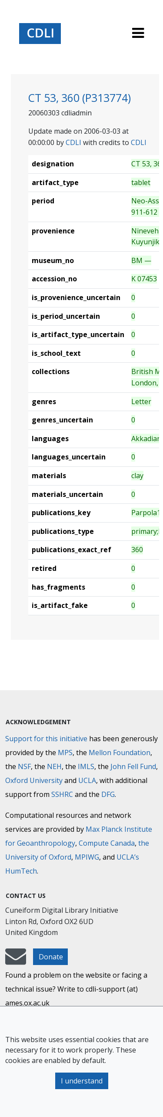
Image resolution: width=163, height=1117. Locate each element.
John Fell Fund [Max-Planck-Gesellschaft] (133, 766)
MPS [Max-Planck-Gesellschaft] (65, 752)
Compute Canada (107, 843)
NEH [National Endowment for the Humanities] (54, 766)
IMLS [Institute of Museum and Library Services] (86, 766)
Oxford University (34, 780)
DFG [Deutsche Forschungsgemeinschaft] (108, 794)
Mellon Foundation (119, 752)
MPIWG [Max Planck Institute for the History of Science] (87, 857)
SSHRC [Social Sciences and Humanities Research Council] (62, 794)
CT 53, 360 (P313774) (79, 98)
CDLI (73, 142)
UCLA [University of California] (87, 780)
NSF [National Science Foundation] (24, 766)
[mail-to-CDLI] (15, 960)
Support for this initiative (46, 738)
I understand (82, 1081)
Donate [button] (51, 957)
